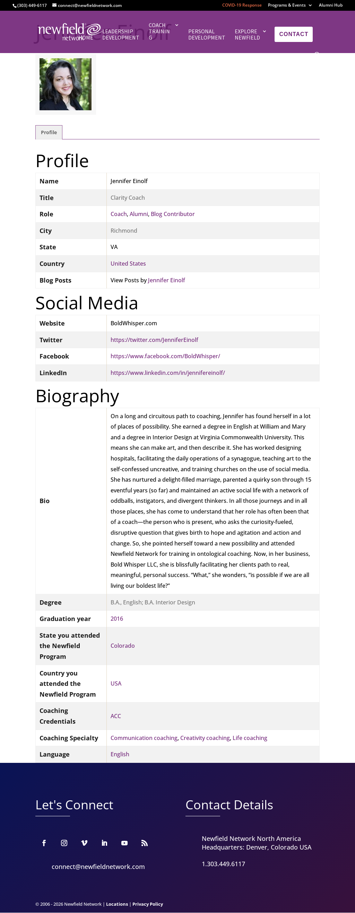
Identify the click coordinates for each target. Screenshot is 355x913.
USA (116, 683)
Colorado (123, 645)
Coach (119, 214)
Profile (49, 132)
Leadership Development (120, 34)
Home (85, 37)
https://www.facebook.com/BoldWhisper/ (165, 356)
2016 (117, 618)
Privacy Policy (147, 904)
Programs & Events (287, 5)
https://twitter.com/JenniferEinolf (154, 340)
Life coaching (250, 738)
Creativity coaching (205, 738)
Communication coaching (144, 738)
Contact (293, 34)
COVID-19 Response (242, 5)
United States (128, 263)
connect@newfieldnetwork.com (98, 866)
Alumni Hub (331, 5)
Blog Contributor (173, 214)
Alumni (139, 214)
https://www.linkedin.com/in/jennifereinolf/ (168, 373)
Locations (117, 904)
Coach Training (159, 31)
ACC (116, 716)
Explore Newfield (247, 34)
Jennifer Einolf (166, 280)
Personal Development (206, 34)
